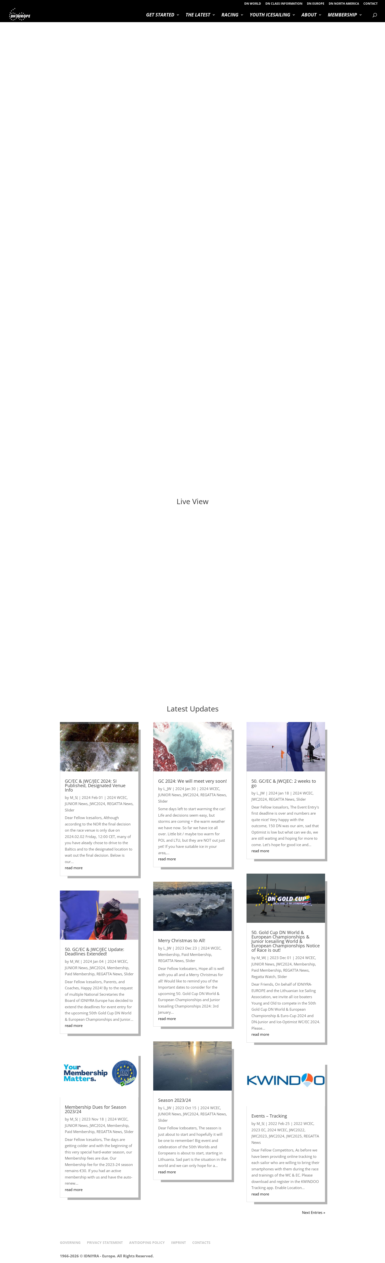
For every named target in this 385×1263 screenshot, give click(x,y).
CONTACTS (201, 1242)
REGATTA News (120, 803)
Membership (117, 967)
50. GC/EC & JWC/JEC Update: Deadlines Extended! (94, 951)
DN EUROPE (315, 4)
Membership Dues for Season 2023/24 (95, 1109)
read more (73, 867)
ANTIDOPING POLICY (147, 1242)
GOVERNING (70, 1242)
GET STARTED (160, 15)
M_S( (74, 797)
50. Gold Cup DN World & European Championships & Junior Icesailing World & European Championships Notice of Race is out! (285, 941)
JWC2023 (259, 1136)
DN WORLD (252, 4)
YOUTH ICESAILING (270, 15)
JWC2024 (97, 803)
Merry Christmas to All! (181, 940)
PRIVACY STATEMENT (105, 1242)
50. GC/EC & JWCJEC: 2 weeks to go (283, 783)
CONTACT (370, 4)
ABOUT (309, 15)
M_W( (74, 961)
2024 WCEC (117, 797)
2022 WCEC (303, 1123)
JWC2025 (294, 1136)
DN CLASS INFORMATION (283, 4)
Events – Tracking (269, 1116)
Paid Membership (80, 973)
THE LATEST (198, 15)
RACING (229, 15)
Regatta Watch (263, 976)
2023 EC (258, 1129)
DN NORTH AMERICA (344, 4)
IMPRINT (178, 1242)
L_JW (167, 788)
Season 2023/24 (174, 1100)
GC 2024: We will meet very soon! (192, 781)
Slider (69, 810)
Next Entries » (313, 1212)
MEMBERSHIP (342, 15)
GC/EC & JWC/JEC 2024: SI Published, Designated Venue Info (95, 785)
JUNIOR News (76, 803)
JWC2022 (296, 1129)
